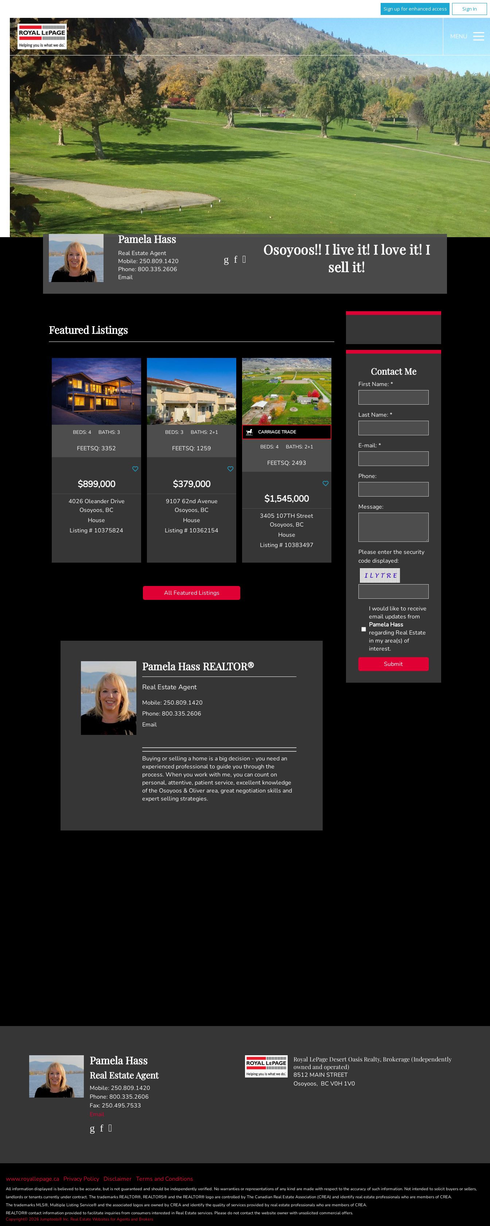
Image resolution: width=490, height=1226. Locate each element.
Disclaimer (118, 1179)
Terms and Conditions (164, 1179)
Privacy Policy (82, 1179)
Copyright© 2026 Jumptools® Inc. (37, 1219)
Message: (371, 507)
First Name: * (375, 384)
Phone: (367, 476)
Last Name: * (375, 415)
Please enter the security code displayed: (391, 556)
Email (125, 277)
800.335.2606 (157, 269)
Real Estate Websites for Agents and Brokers (111, 1219)
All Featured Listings (191, 593)
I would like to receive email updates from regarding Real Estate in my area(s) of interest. (398, 629)
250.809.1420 (159, 261)
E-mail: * (369, 446)
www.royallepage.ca (32, 1179)
